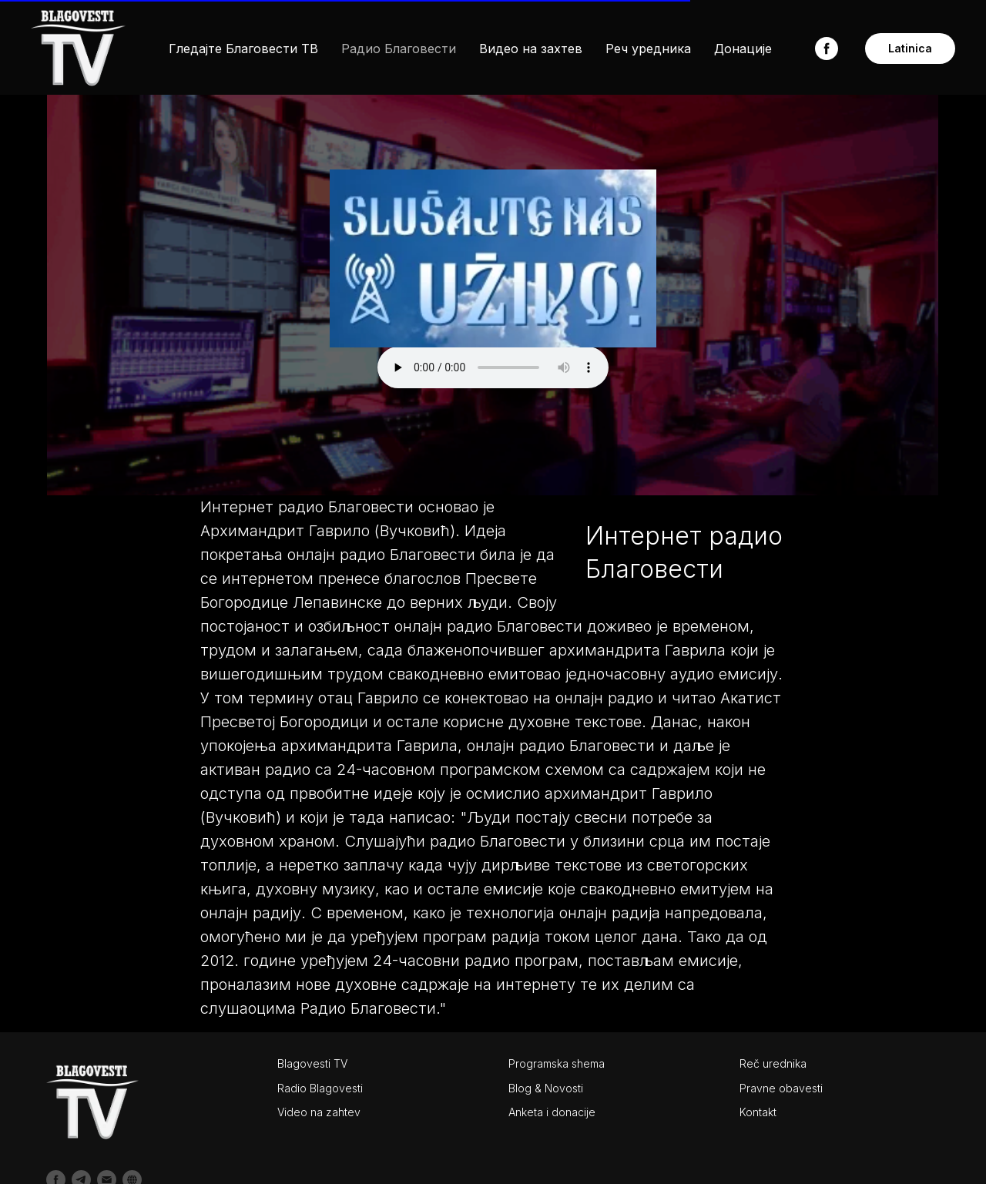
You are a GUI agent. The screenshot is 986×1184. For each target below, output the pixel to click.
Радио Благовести (398, 48)
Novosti (564, 1088)
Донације (743, 48)
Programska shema (556, 1063)
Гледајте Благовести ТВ (243, 48)
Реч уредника (648, 48)
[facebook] (826, 48)
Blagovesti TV (312, 1063)
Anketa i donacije (551, 1112)
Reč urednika (773, 1063)
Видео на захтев (530, 48)
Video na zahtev (319, 1112)
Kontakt (758, 1112)
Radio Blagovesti (320, 1088)
